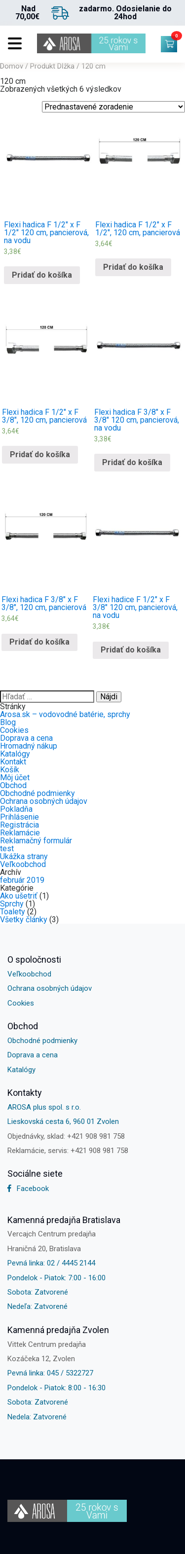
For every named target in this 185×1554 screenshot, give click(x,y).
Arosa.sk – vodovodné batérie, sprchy (65, 714)
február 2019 (22, 880)
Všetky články (23, 919)
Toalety (12, 911)
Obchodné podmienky (37, 793)
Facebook (28, 1188)
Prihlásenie (19, 817)
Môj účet (15, 777)
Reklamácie (20, 832)
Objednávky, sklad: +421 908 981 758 (66, 1136)
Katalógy (15, 754)
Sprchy (12, 903)
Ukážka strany (24, 856)
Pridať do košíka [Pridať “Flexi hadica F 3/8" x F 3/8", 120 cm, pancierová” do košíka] (39, 642)
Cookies (14, 730)
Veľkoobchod (23, 864)
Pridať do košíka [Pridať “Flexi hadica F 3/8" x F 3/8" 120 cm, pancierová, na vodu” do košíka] (132, 462)
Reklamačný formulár (36, 840)
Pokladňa (16, 809)
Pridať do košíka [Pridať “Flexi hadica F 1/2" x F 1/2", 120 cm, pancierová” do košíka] (133, 267)
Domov (11, 66)
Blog (8, 722)
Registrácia (19, 825)
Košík (9, 769)
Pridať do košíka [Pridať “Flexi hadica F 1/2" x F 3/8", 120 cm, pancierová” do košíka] (40, 454)
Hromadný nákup (28, 746)
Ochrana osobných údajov (43, 801)
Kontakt (13, 761)
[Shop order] (113, 106)
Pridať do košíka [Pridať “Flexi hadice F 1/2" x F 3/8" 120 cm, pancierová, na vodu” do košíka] (131, 649)
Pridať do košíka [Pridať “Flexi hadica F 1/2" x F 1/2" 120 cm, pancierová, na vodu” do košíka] (42, 275)
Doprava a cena (26, 738)
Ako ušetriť (18, 896)
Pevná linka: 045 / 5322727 (50, 1373)
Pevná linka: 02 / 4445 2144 (51, 1263)
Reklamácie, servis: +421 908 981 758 (67, 1150)
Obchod (13, 785)
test (7, 848)
